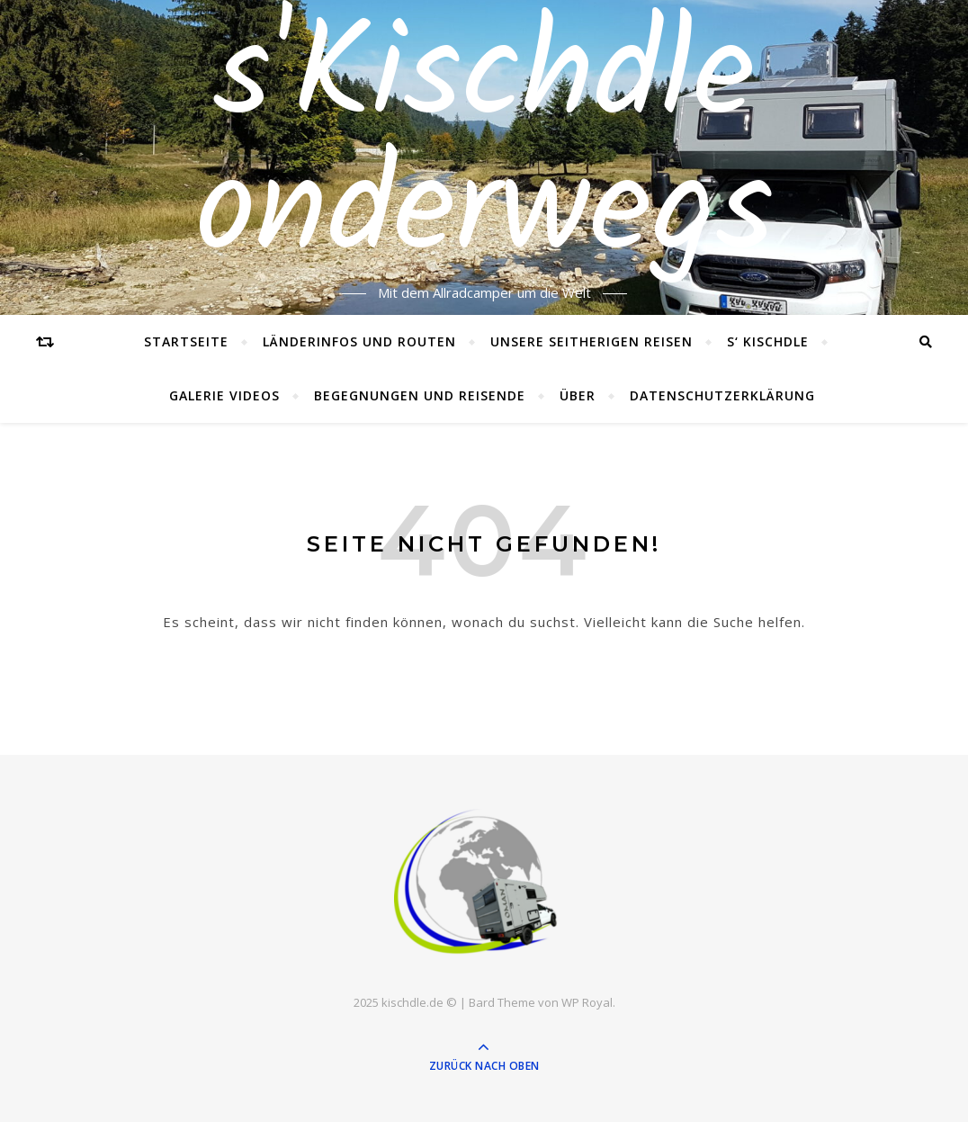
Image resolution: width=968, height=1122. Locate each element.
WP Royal (587, 1002)
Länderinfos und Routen (359, 341)
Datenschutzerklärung (722, 395)
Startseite (186, 341)
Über (578, 395)
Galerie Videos (224, 395)
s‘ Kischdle (768, 341)
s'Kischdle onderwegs (484, 147)
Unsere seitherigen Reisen (591, 341)
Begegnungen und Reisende (419, 395)
